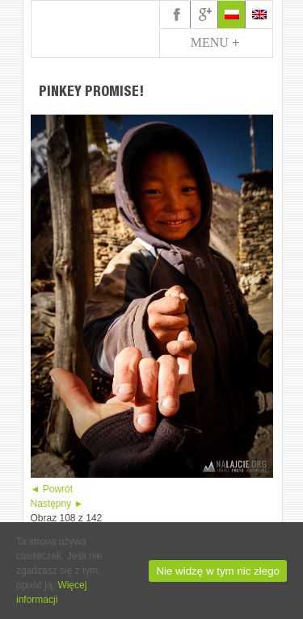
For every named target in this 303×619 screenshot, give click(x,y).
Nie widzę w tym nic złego (218, 571)
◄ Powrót (52, 489)
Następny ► (57, 503)
